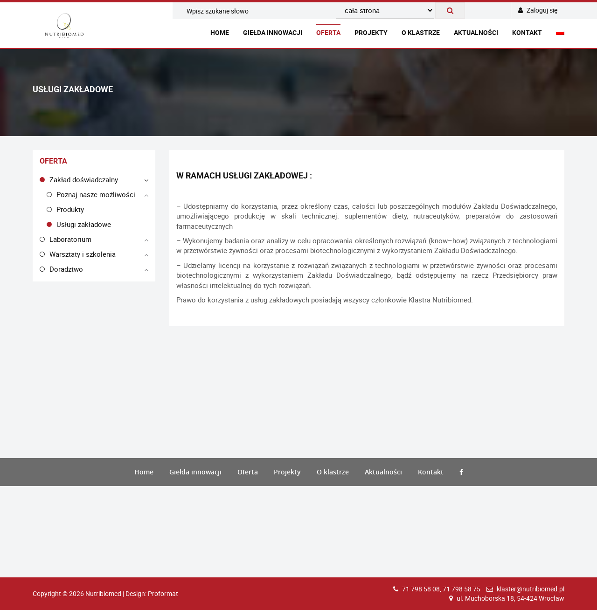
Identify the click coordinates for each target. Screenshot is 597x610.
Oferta (328, 32)
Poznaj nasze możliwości (95, 194)
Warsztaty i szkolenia (82, 254)
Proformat (163, 593)
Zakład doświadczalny (83, 179)
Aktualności (476, 32)
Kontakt (527, 32)
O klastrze (421, 32)
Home (219, 32)
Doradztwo (66, 269)
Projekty (371, 32)
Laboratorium (70, 239)
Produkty (70, 209)
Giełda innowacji (272, 32)
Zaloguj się (537, 10)
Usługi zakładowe (83, 224)
